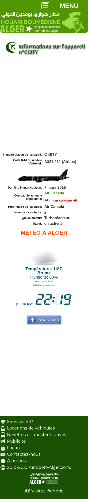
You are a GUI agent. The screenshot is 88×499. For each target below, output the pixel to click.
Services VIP (20, 421)
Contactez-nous (24, 454)
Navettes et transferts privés (36, 434)
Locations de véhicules (31, 428)
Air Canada (54, 193)
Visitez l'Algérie (47, 491)
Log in (13, 447)
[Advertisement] (44, 105)
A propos (16, 460)
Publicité (16, 441)
